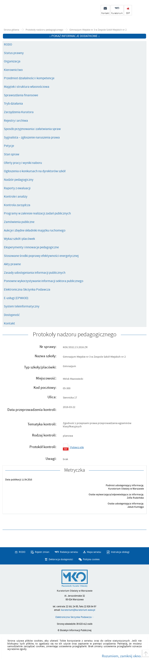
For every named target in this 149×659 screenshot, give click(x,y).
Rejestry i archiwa (16, 121)
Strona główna (11, 30)
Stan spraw (11, 154)
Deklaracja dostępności (61, 559)
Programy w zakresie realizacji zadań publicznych (37, 213)
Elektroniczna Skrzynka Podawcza (27, 289)
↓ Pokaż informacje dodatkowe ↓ (74, 36)
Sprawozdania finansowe (21, 95)
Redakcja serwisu (69, 552)
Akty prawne (12, 264)
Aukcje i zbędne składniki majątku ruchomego (34, 230)
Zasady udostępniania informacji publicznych (34, 273)
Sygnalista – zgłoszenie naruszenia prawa (32, 137)
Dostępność (12, 315)
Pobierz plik (73, 447)
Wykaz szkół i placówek (19, 239)
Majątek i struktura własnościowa (26, 87)
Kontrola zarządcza (17, 205)
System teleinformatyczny (21, 306)
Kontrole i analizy (15, 196)
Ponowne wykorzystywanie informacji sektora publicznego (43, 281)
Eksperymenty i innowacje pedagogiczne (31, 247)
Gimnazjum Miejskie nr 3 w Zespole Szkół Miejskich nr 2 (97, 30)
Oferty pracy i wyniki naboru (23, 163)
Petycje (9, 146)
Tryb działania (13, 104)
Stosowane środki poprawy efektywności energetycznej (41, 256)
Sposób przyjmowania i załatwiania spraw (32, 129)
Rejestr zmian (42, 552)
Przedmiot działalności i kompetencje (29, 78)
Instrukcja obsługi (120, 552)
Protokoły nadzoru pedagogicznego (44, 30)
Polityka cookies (91, 559)
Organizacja (12, 61)
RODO (8, 44)
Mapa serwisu (94, 552)
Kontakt (9, 323)
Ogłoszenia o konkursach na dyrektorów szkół (34, 171)
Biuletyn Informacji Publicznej (34, 12)
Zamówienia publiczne (19, 222)
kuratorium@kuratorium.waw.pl (78, 610)
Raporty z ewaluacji (17, 188)
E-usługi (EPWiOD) (16, 298)
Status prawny (14, 53)
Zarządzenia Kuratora (19, 112)
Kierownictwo (13, 70)
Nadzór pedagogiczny (18, 180)
